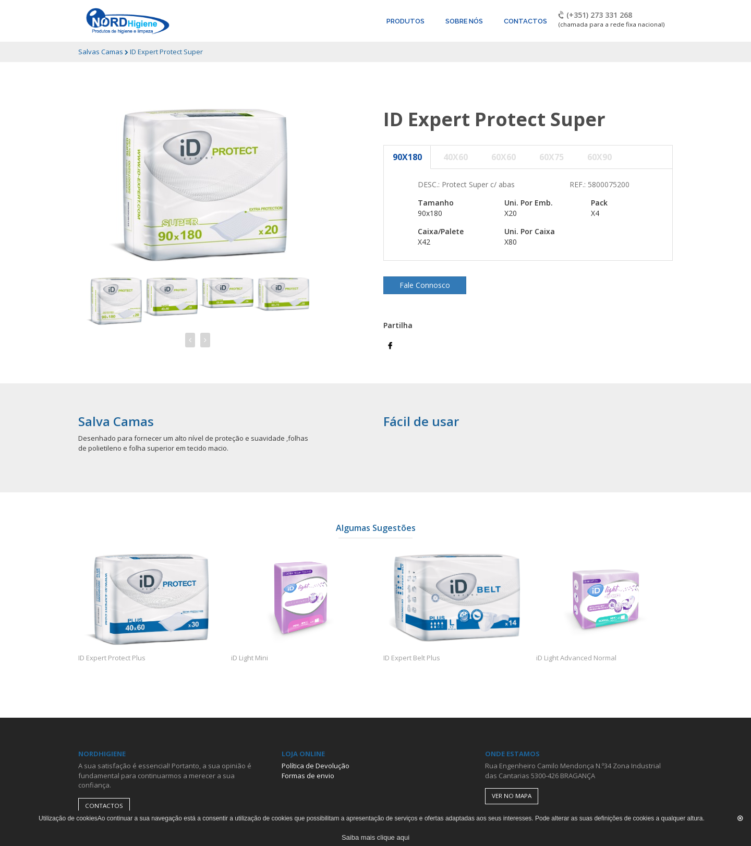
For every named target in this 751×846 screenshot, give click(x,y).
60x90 (599, 157)
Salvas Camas (101, 51)
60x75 (551, 157)
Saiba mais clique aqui (375, 837)
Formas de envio (308, 775)
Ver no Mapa (511, 796)
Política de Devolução (315, 765)
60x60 (503, 157)
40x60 (455, 157)
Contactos (104, 805)
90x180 (407, 157)
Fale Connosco (424, 285)
